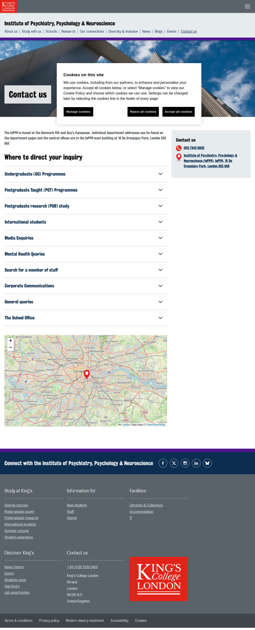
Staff (70, 514)
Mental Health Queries (25, 255)
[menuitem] (13, 31)
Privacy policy (49, 623)
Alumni (72, 520)
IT (131, 520)
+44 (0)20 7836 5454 (82, 569)
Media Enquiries (19, 239)
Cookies (140, 623)
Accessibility (119, 623)
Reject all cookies (143, 111)
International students (25, 223)
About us (10, 31)
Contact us (189, 31)
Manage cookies (79, 111)
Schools (51, 31)
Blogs (159, 31)
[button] (87, 377)
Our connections (92, 31)
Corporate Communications (29, 287)
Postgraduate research (21, 520)
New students (77, 507)
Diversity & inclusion (123, 31)
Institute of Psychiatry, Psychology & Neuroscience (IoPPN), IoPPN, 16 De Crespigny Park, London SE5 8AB (210, 161)
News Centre (14, 569)
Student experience (18, 539)
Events (171, 31)
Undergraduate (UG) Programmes (35, 174)
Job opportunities (17, 595)
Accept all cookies (178, 111)
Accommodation (141, 514)
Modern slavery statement (85, 623)
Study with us (31, 31)
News (146, 31)
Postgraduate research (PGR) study (37, 206)
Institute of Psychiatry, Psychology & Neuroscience (59, 23)
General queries (19, 304)
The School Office (19, 320)
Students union (15, 582)
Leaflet (124, 426)
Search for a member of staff (31, 271)
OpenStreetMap (155, 426)
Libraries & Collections (146, 507)
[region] (129, 94)
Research (68, 31)
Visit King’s (12, 588)
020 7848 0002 (194, 147)
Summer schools (16, 533)
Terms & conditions (18, 623)
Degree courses (16, 507)
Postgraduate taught (19, 514)
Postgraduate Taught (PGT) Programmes (41, 190)
